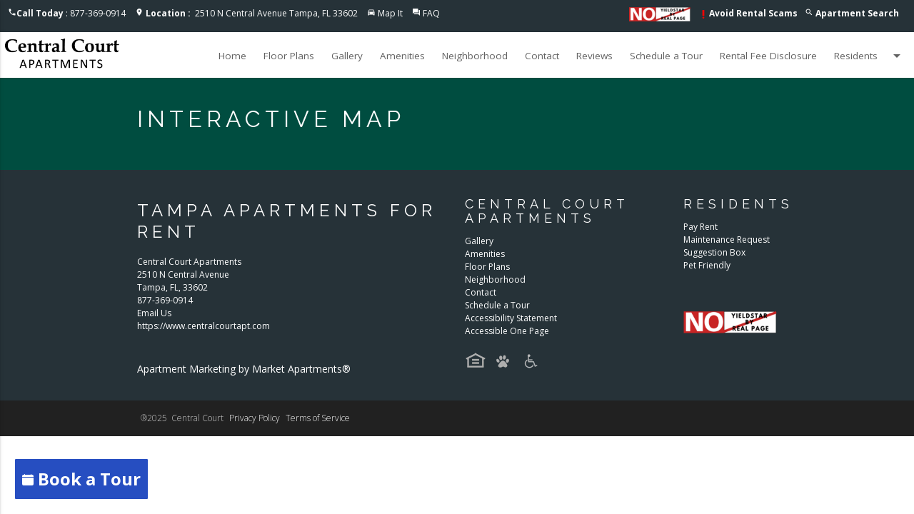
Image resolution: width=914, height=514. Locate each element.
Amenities (402, 55)
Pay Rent (700, 227)
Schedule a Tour (666, 55)
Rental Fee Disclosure (768, 55)
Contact (542, 55)
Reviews (594, 55)
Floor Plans (288, 55)
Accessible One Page (507, 331)
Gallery (347, 55)
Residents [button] (869, 56)
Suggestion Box (714, 252)
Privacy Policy (254, 418)
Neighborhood (475, 55)
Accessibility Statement (511, 318)
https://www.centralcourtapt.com (203, 326)
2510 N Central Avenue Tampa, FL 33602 (252, 13)
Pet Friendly (706, 265)
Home (232, 55)
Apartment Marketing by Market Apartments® (244, 369)
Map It (390, 13)
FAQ (431, 13)
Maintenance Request (726, 239)
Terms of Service (318, 418)
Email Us (154, 313)
